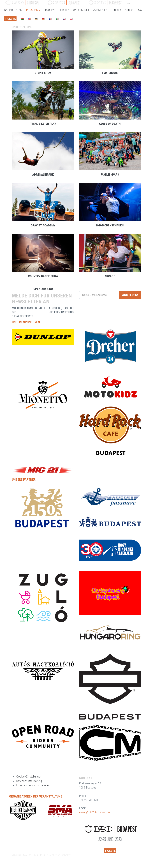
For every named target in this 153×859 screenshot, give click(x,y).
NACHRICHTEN (13, 10)
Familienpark (110, 174)
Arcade (110, 276)
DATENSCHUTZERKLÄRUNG (33, 312)
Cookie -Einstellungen (28, 776)
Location (64, 10)
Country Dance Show (43, 276)
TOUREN (50, 10)
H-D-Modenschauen (110, 225)
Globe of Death (109, 123)
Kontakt (129, 10)
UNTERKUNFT (81, 10)
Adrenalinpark (43, 174)
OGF (140, 10)
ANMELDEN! (130, 295)
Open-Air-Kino (43, 289)
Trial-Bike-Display (43, 123)
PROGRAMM (33, 10)
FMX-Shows (110, 73)
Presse (117, 10)
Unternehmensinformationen (33, 785)
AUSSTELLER (100, 10)
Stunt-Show (43, 73)
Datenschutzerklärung (29, 781)
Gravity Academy (43, 225)
